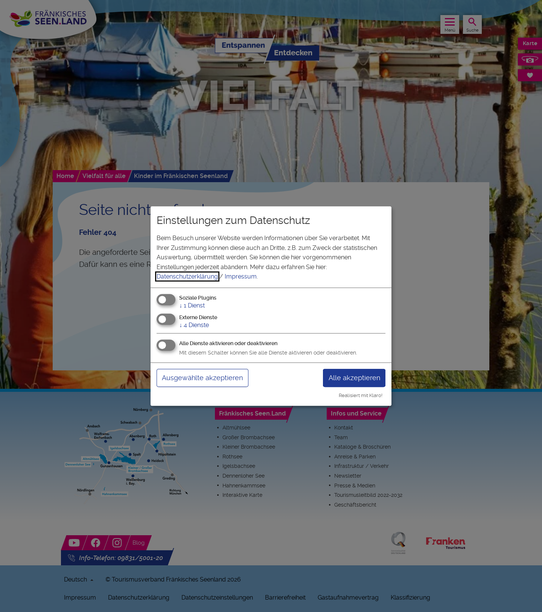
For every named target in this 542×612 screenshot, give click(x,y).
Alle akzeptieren (354, 378)
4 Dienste (194, 325)
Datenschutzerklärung (187, 276)
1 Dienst (192, 305)
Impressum (241, 276)
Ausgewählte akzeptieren (202, 378)
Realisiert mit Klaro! (360, 395)
